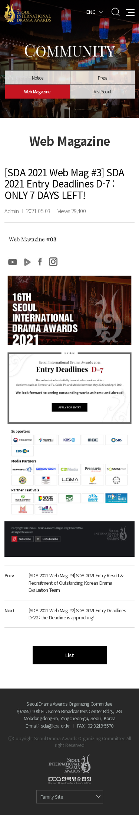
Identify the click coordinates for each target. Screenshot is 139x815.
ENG (91, 11)
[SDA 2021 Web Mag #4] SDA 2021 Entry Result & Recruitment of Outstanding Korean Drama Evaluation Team (76, 582)
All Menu (130, 11)
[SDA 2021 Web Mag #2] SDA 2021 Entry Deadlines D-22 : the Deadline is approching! (77, 614)
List (69, 655)
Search (115, 11)
